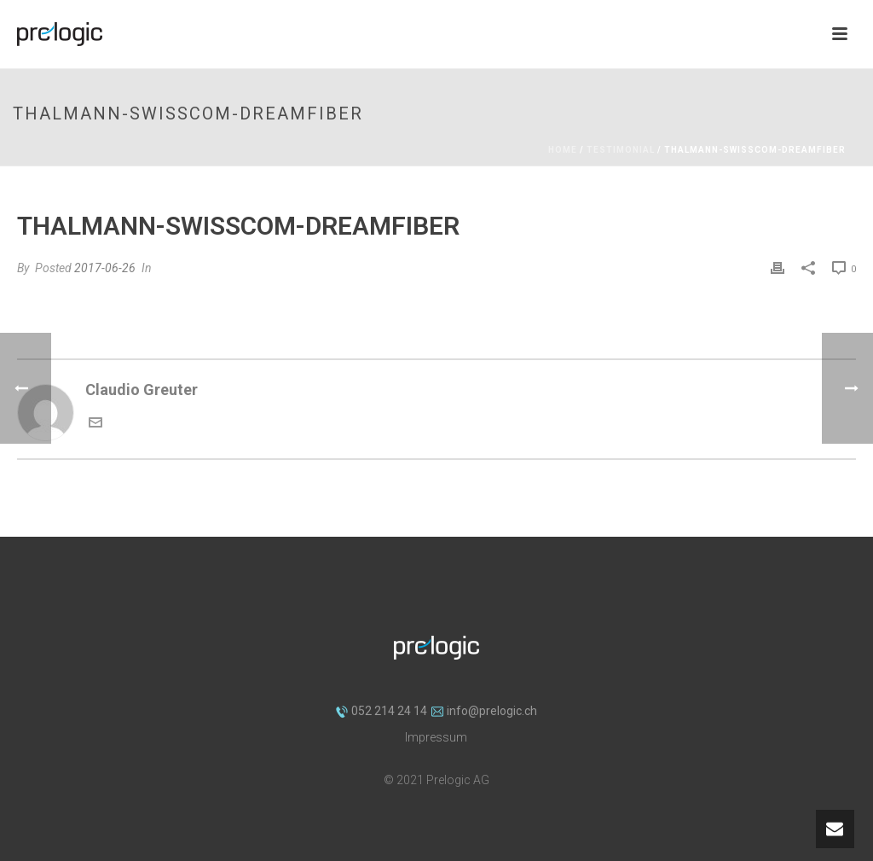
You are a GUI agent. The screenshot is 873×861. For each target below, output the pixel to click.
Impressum (436, 737)
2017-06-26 (105, 268)
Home (562, 149)
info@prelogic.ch (484, 711)
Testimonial (621, 149)
